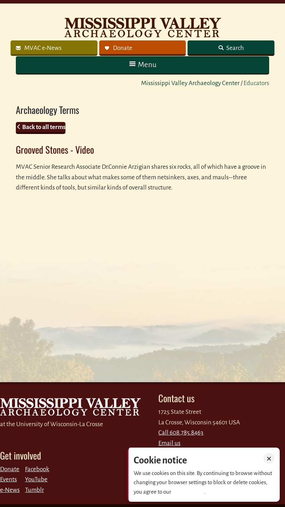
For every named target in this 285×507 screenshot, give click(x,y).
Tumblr (34, 490)
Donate (9, 469)
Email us (169, 443)
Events (8, 479)
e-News (10, 490)
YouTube (36, 479)
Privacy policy (188, 492)
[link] (54, 48)
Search (234, 48)
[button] (142, 64)
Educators (256, 83)
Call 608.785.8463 (180, 432)
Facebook (37, 469)
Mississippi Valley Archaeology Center (190, 83)
